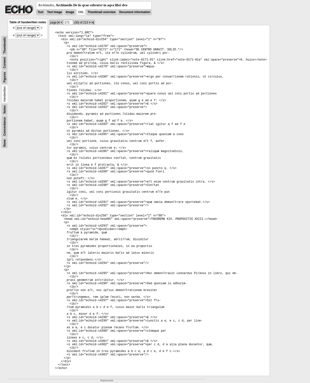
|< (58, 22)
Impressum (106, 380)
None (4, 143)
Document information (134, 12)
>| (92, 22)
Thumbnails (4, 45)
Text (40, 12)
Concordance (4, 126)
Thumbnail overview (102, 12)
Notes (4, 109)
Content (4, 62)
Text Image (54, 12)
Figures (4, 77)
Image (70, 12)
